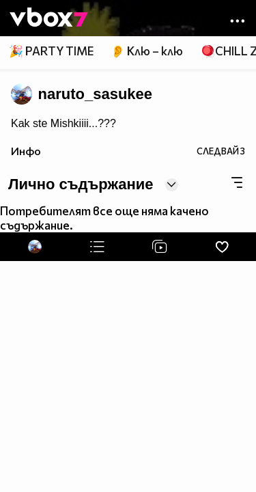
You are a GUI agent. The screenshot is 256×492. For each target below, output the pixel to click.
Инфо (26, 150)
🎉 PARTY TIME (51, 51)
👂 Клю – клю (147, 51)
